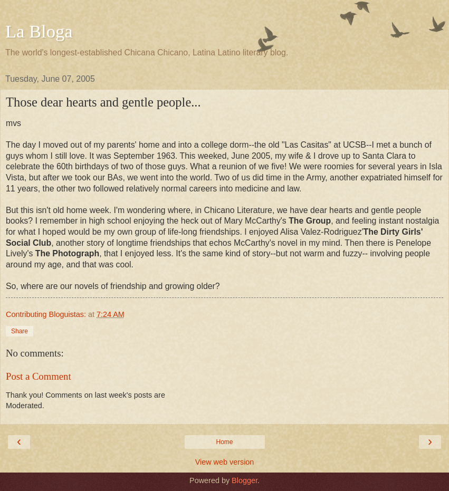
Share (19, 331)
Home (224, 442)
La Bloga (39, 31)
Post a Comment (38, 376)
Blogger (244, 480)
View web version (224, 462)
